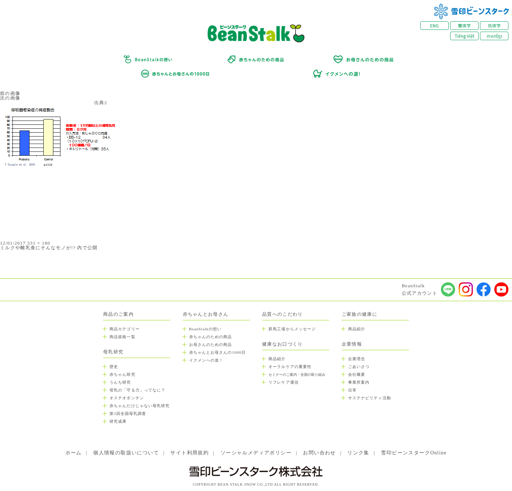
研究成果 (118, 421)
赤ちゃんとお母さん (206, 314)
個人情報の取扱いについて (126, 452)
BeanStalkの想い (205, 329)
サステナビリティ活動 (369, 398)
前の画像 (10, 93)
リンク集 (358, 452)
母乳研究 (113, 351)
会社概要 (356, 374)
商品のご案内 (118, 314)
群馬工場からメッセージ (292, 329)
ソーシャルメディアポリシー (256, 452)
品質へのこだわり (282, 314)
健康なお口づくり (282, 344)
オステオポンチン (127, 398)
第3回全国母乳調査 (128, 413)
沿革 (352, 390)
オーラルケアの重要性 (289, 366)
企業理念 (356, 359)
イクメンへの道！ (206, 360)
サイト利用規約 (189, 452)
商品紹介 (277, 359)
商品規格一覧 (122, 337)
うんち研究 (120, 382)
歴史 (114, 366)
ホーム (73, 452)
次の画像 (10, 98)
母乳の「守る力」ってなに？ (137, 390)
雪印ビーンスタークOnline (414, 452)
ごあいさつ (359, 366)
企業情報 (352, 344)
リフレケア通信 (283, 382)
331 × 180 (38, 243)
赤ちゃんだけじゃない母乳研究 (140, 406)
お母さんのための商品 (210, 344)
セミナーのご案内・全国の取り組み (296, 375)
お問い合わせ (319, 452)
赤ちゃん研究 (122, 374)
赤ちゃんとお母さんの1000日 (217, 352)
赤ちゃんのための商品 (210, 337)
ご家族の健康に (359, 314)
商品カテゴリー (125, 329)
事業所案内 (359, 382)
